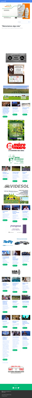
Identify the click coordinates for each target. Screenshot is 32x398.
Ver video (5, 116)
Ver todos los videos (5, 362)
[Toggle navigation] (30, 1)
